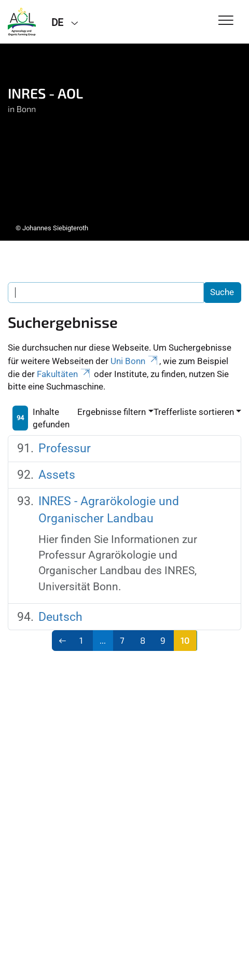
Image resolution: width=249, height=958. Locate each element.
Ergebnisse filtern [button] (111, 412)
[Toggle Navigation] (225, 21)
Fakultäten (64, 374)
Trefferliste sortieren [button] (194, 412)
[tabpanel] (124, 142)
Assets (56, 475)
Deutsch (60, 617)
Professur (64, 448)
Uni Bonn (134, 361)
